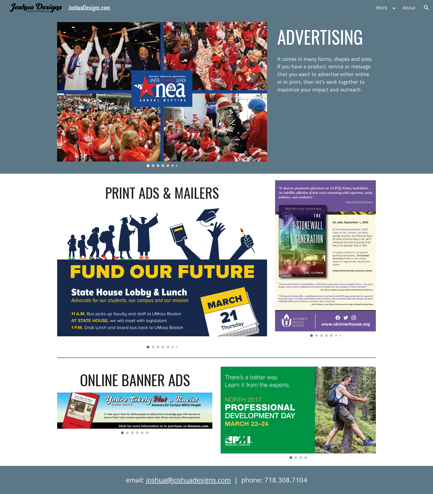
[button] (426, 7)
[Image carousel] (162, 94)
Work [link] (381, 8)
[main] (325, 37)
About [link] (409, 8)
